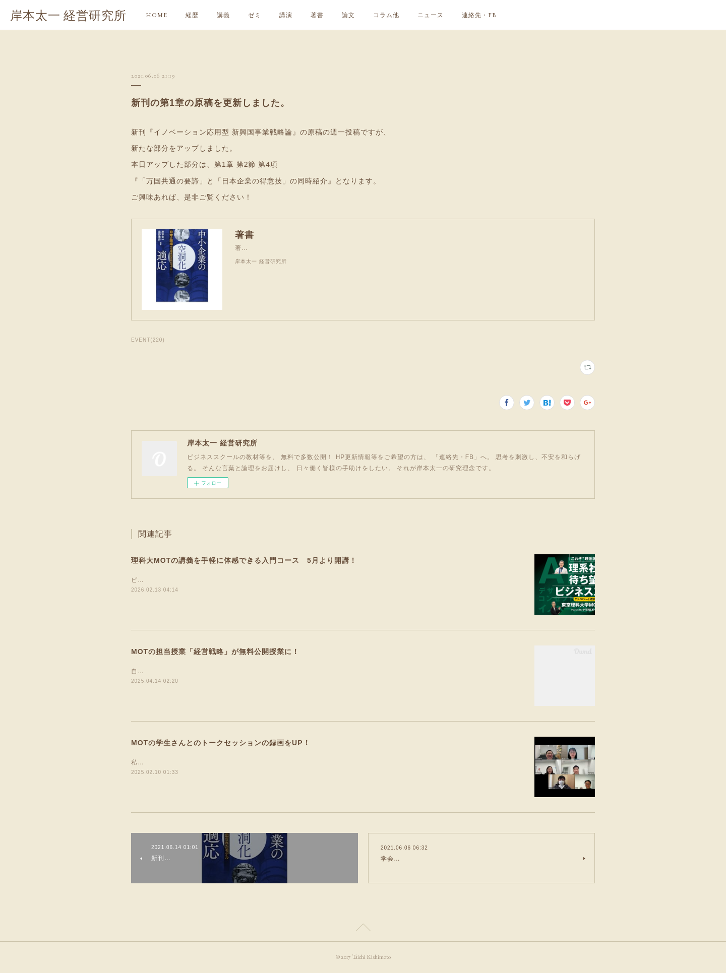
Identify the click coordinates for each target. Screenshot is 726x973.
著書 (317, 15)
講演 (285, 15)
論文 (348, 15)
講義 (223, 15)
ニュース (430, 15)
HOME (156, 15)
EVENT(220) (148, 340)
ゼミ (254, 15)
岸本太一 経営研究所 (68, 15)
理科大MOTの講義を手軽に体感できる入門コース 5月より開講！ (244, 560)
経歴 (192, 15)
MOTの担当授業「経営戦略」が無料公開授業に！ (215, 651)
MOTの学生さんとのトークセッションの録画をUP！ (221, 743)
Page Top (363, 929)
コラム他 (386, 15)
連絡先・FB (479, 15)
